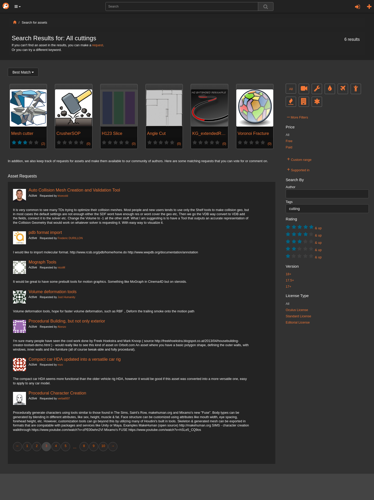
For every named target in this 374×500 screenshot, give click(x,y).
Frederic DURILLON (70, 238)
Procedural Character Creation (57, 393)
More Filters (297, 117)
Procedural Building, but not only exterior (67, 321)
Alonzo (61, 326)
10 (103, 446)
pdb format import (45, 232)
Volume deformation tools (53, 291)
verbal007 (64, 398)
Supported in (298, 169)
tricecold (63, 195)
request (97, 45)
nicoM (61, 267)
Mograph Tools (42, 262)
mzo (60, 364)
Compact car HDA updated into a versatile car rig (75, 359)
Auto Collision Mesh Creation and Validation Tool (74, 190)
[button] (18, 6)
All (291, 89)
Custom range (299, 159)
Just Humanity (66, 297)
